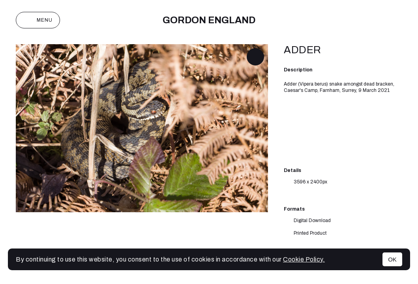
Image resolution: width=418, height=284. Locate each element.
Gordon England (209, 20)
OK (392, 259)
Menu (37, 20)
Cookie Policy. (304, 259)
